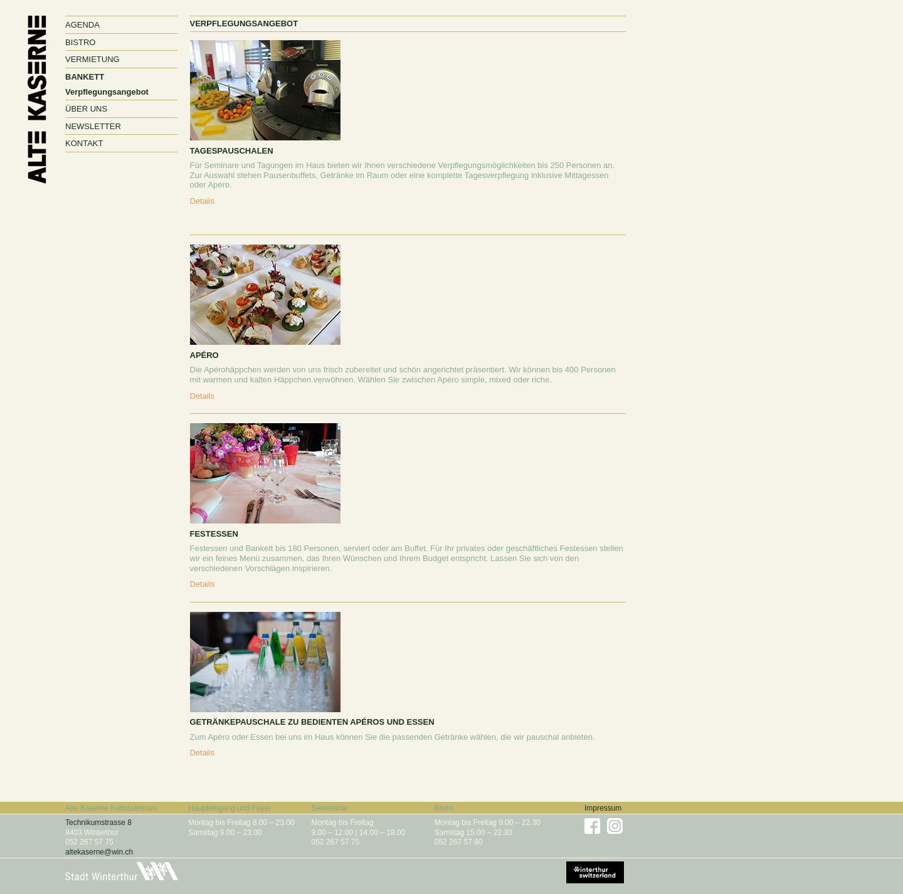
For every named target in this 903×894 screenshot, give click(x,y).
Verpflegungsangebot (107, 92)
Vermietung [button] (92, 59)
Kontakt (84, 143)
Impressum (602, 808)
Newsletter (93, 126)
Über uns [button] (86, 108)
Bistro (80, 42)
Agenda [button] (82, 24)
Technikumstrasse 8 (98, 822)
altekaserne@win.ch (99, 852)
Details (202, 201)
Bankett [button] (84, 77)
